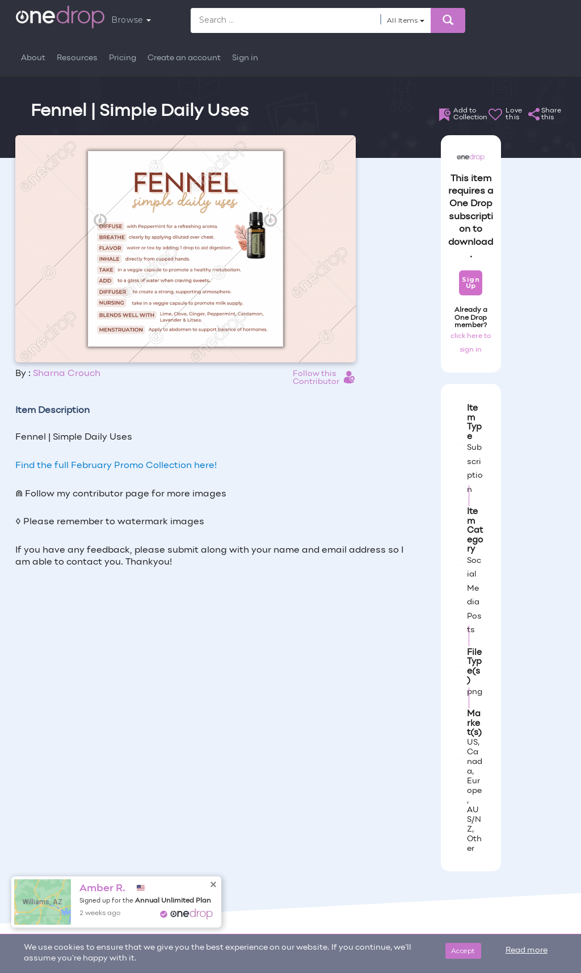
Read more (527, 950)
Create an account (184, 58)
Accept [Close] (463, 950)
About (33, 58)
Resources (77, 58)
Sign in (245, 58)
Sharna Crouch (66, 373)
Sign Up (470, 282)
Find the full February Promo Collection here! (116, 465)
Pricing (122, 58)
